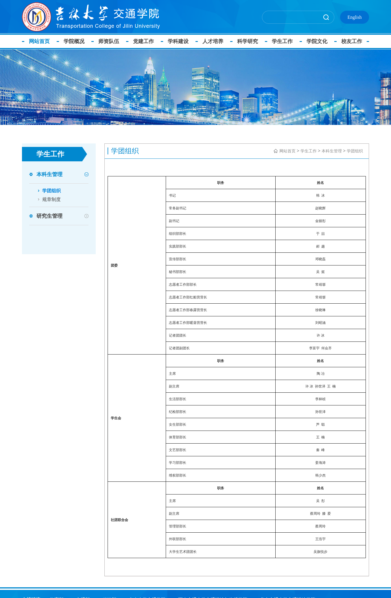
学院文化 (317, 41)
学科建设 (179, 41)
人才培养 (213, 41)
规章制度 (51, 199)
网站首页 (40, 41)
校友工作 (352, 41)
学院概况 (74, 41)
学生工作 (283, 41)
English (355, 17)
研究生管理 (49, 216)
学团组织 (51, 190)
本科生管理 (49, 174)
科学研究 (248, 41)
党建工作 (144, 41)
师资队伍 (109, 41)
